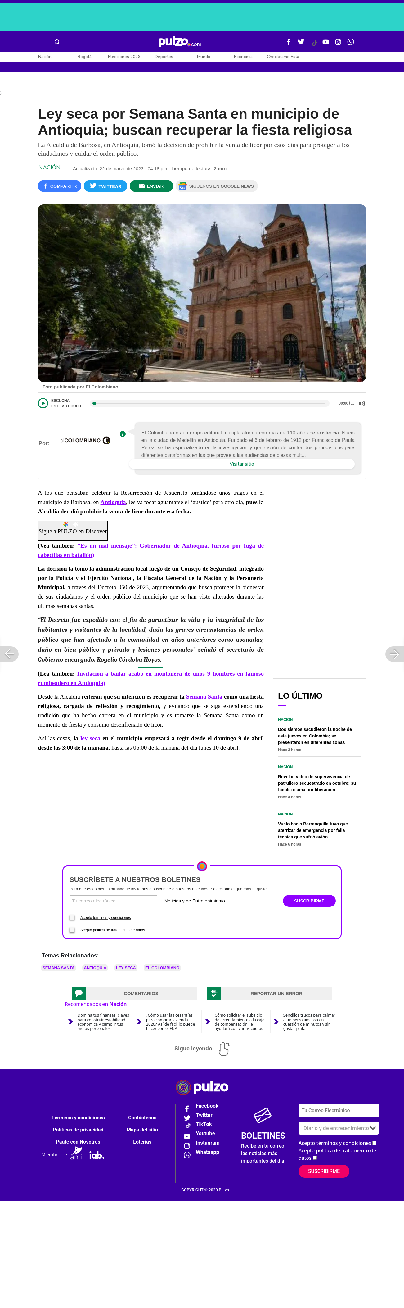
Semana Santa (204, 698)
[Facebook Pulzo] (288, 44)
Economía (243, 57)
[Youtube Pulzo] (326, 44)
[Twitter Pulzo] (301, 44)
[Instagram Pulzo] (338, 44)
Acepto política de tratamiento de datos (112, 931)
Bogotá (85, 57)
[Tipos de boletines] (248, 902)
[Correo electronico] (113, 902)
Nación (45, 57)
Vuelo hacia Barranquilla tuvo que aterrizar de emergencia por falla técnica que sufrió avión (313, 832)
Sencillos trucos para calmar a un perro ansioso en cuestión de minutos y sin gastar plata (309, 1022)
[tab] (134, 995)
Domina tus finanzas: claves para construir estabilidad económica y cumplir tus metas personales (103, 1022)
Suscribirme (324, 1172)
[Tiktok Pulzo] (314, 45)
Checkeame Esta (283, 57)
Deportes (164, 57)
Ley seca (126, 969)
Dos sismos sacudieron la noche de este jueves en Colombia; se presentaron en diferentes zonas (315, 737)
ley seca (90, 739)
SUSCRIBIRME (309, 902)
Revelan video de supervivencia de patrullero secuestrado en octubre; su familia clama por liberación (317, 784)
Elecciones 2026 (124, 57)
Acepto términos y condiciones (105, 919)
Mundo (203, 57)
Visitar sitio (242, 464)
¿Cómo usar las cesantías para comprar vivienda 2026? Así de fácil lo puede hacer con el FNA (170, 1022)
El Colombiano (162, 969)
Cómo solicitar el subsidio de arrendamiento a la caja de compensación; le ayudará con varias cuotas (239, 1022)
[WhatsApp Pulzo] (350, 44)
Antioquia (113, 503)
